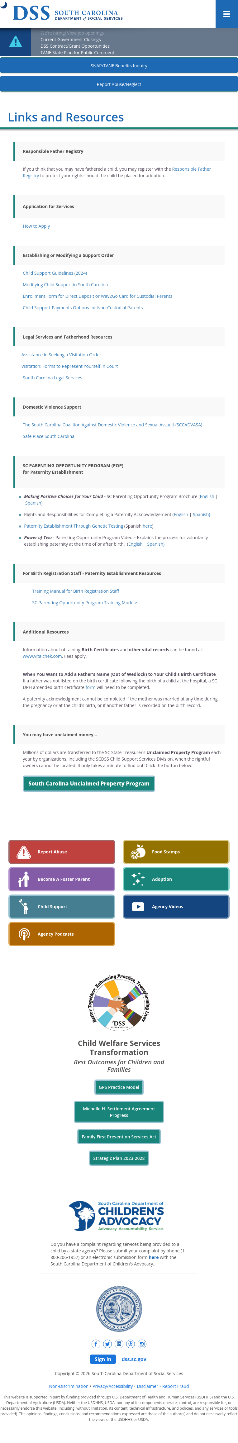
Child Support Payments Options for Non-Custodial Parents (83, 308)
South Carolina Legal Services (52, 378)
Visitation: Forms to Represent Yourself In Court (69, 366)
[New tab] (96, 1344)
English (207, 496)
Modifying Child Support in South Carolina (65, 284)
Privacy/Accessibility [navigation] (113, 1386)
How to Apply (36, 226)
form (91, 687)
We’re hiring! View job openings (72, 33)
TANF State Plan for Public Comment (77, 52)
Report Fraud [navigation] (175, 1386)
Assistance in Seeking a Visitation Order (61, 355)
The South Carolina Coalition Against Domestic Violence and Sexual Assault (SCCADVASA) (112, 425)
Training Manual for (75, 591)
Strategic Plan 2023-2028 (119, 1158)
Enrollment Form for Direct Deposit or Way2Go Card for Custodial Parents (97, 296)
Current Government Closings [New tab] (70, 39)
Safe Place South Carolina (48, 436)
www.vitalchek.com (42, 656)
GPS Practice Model (119, 1087)
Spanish (33, 503)
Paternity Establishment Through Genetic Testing (73, 526)
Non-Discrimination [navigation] (68, 1386)
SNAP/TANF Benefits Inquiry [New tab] (119, 66)
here (147, 526)
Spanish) (201, 514)
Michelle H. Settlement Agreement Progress (119, 1112)
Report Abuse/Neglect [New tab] (119, 84)
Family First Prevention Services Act (119, 1137)
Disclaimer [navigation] (147, 1386)
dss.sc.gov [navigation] (133, 1359)
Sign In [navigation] (103, 1359)
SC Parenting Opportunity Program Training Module (84, 602)
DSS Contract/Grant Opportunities (75, 46)
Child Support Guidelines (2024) (55, 273)
